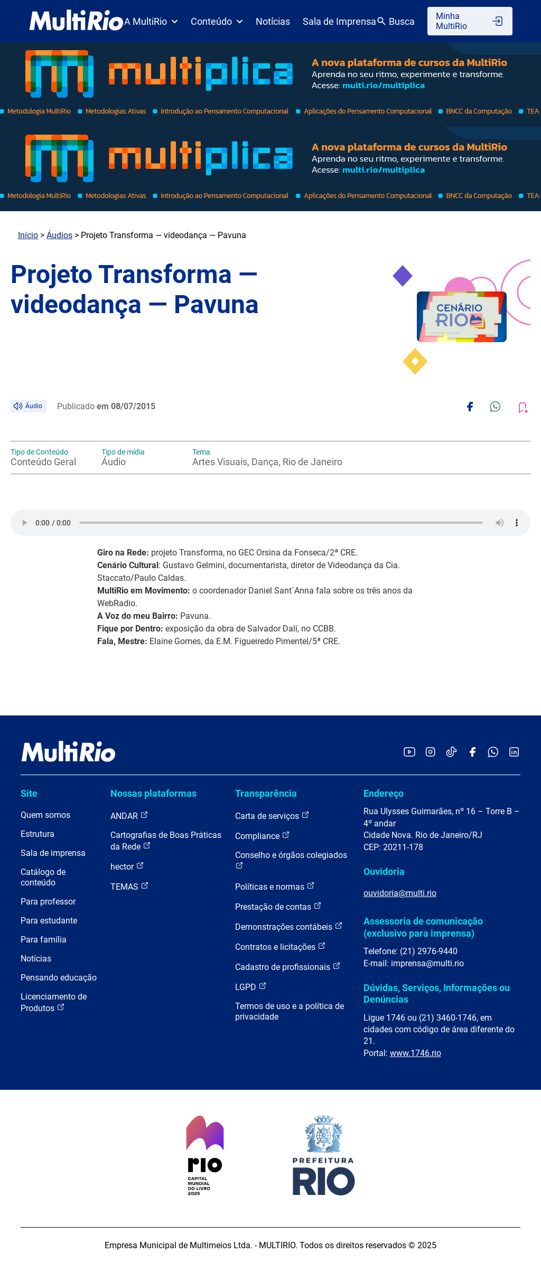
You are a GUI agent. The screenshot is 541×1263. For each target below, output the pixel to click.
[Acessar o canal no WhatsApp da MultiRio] (493, 752)
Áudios (59, 235)
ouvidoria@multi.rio (399, 893)
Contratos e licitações (280, 946)
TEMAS (129, 886)
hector (127, 866)
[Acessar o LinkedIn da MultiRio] (514, 752)
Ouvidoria (384, 871)
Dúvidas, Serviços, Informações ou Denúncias (436, 993)
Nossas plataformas (153, 793)
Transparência (266, 793)
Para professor (48, 902)
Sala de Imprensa (339, 21)
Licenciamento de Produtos (54, 1002)
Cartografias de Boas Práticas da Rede (165, 841)
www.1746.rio (415, 1053)
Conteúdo (217, 21)
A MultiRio (151, 21)
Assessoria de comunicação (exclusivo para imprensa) (423, 927)
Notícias (273, 21)
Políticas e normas (275, 886)
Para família (44, 940)
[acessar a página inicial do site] (76, 21)
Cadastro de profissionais (288, 966)
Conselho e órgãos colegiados (291, 860)
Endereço (383, 793)
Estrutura (37, 834)
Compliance (262, 835)
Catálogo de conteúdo (43, 877)
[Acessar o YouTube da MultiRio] (409, 752)
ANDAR (129, 815)
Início (28, 235)
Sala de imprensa (53, 853)
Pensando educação (59, 978)
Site (29, 793)
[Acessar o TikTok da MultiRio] (451, 752)
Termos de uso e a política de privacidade (289, 1011)
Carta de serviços (272, 815)
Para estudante (49, 921)
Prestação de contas (278, 906)
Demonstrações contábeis (289, 926)
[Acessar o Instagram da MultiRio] (430, 752)
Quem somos (45, 815)
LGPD (251, 986)
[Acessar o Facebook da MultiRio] (472, 752)
